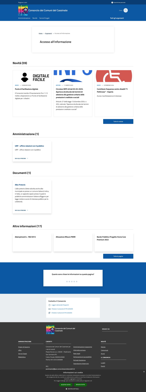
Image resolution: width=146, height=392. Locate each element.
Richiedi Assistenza (79, 360)
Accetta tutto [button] (65, 384)
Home (40, 33)
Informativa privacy (79, 350)
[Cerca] (125, 10)
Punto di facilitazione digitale (26, 89)
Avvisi (17, 85)
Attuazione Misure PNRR (65, 236)
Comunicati (104, 350)
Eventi (103, 366)
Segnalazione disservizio (81, 363)
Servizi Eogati (22, 354)
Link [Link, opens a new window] (91, 381)
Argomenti (48, 33)
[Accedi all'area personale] (118, 2)
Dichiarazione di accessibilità (82, 357)
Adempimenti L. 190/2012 (25, 236)
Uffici (20, 350)
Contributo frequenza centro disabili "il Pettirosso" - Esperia (112, 90)
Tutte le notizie (118, 121)
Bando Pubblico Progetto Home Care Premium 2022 (111, 238)
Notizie (58, 85)
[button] (73, 389)
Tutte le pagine (118, 256)
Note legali (76, 353)
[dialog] (73, 381)
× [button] (144, 371)
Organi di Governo (24, 347)
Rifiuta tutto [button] (80, 384)
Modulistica (22, 357)
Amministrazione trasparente (82, 347)
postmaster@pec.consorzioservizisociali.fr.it (60, 369)
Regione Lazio (22, 2)
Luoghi (103, 363)
